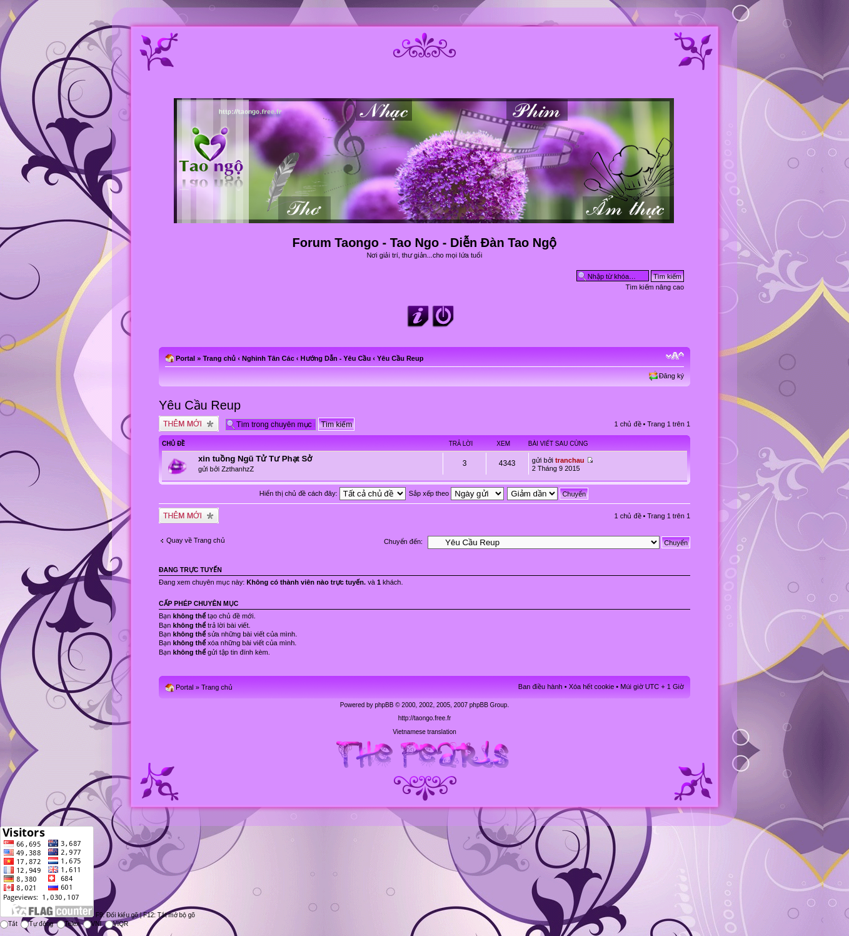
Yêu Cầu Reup (400, 358)
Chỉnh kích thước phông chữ (675, 355)
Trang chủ (219, 358)
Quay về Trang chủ (195, 540)
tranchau (569, 460)
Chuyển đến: (403, 541)
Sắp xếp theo (457, 493)
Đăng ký (671, 376)
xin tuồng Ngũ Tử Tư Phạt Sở (255, 458)
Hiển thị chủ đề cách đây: (332, 493)
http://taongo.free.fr (424, 718)
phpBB (383, 705)
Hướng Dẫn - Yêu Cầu (336, 358)
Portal (185, 358)
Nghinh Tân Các (268, 358)
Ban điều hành (540, 686)
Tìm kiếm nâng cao (655, 287)
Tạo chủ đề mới (189, 423)
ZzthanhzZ (237, 469)
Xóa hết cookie (592, 686)
